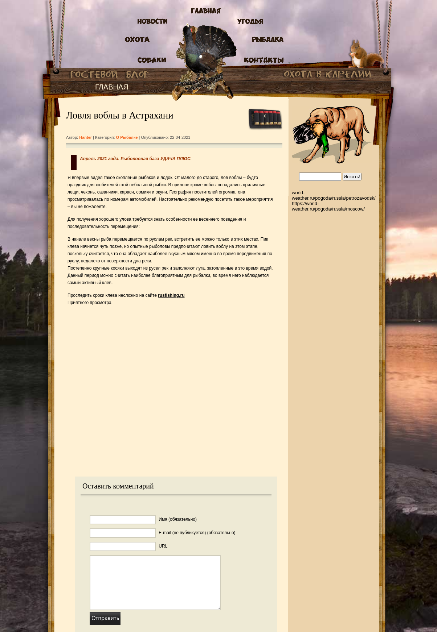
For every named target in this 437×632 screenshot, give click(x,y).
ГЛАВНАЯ (111, 87)
